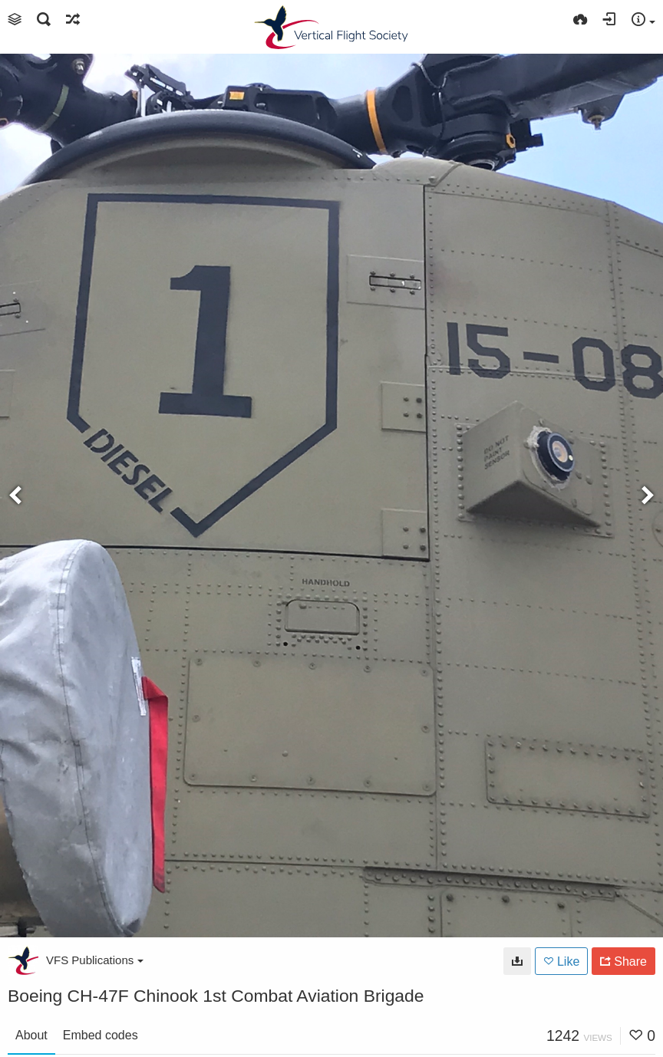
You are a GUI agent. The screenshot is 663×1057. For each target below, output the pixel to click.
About (31, 1035)
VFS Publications (94, 959)
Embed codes (100, 1035)
